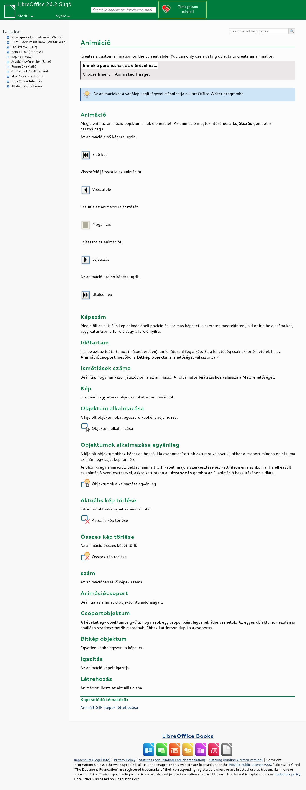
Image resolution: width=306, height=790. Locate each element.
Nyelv (60, 16)
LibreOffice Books (188, 736)
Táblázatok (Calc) (24, 47)
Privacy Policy (124, 759)
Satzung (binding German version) (236, 759)
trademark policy (287, 774)
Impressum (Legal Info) (92, 759)
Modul (23, 16)
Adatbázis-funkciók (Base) (31, 61)
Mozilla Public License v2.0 (250, 764)
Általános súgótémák (26, 86)
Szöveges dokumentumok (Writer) (37, 37)
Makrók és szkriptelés (27, 76)
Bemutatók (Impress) (27, 51)
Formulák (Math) (23, 66)
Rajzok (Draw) (22, 56)
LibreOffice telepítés (26, 81)
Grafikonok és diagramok (30, 71)
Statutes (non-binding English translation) (172, 759)
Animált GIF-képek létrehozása (109, 707)
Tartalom (12, 31)
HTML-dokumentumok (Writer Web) (39, 42)
